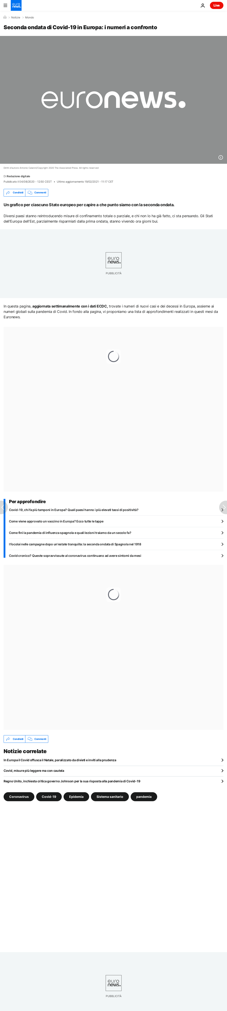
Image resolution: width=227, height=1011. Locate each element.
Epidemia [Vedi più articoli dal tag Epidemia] (76, 797)
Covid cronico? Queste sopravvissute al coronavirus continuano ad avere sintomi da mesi (75, 555)
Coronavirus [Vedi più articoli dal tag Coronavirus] (19, 797)
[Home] (5, 17)
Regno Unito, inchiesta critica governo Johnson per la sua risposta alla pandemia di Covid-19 (72, 781)
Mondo (29, 17)
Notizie (15, 17)
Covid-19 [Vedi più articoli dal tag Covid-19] (49, 797)
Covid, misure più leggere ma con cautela (34, 770)
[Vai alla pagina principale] (16, 5)
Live (217, 5)
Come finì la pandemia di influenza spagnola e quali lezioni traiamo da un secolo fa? (70, 533)
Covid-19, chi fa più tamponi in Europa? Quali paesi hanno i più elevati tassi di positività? (73, 510)
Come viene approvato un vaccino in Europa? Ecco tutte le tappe (56, 521)
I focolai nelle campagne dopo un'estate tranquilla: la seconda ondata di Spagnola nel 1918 (75, 544)
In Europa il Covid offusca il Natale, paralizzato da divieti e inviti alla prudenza (60, 760)
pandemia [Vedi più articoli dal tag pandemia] (144, 797)
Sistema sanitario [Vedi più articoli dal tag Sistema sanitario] (110, 797)
